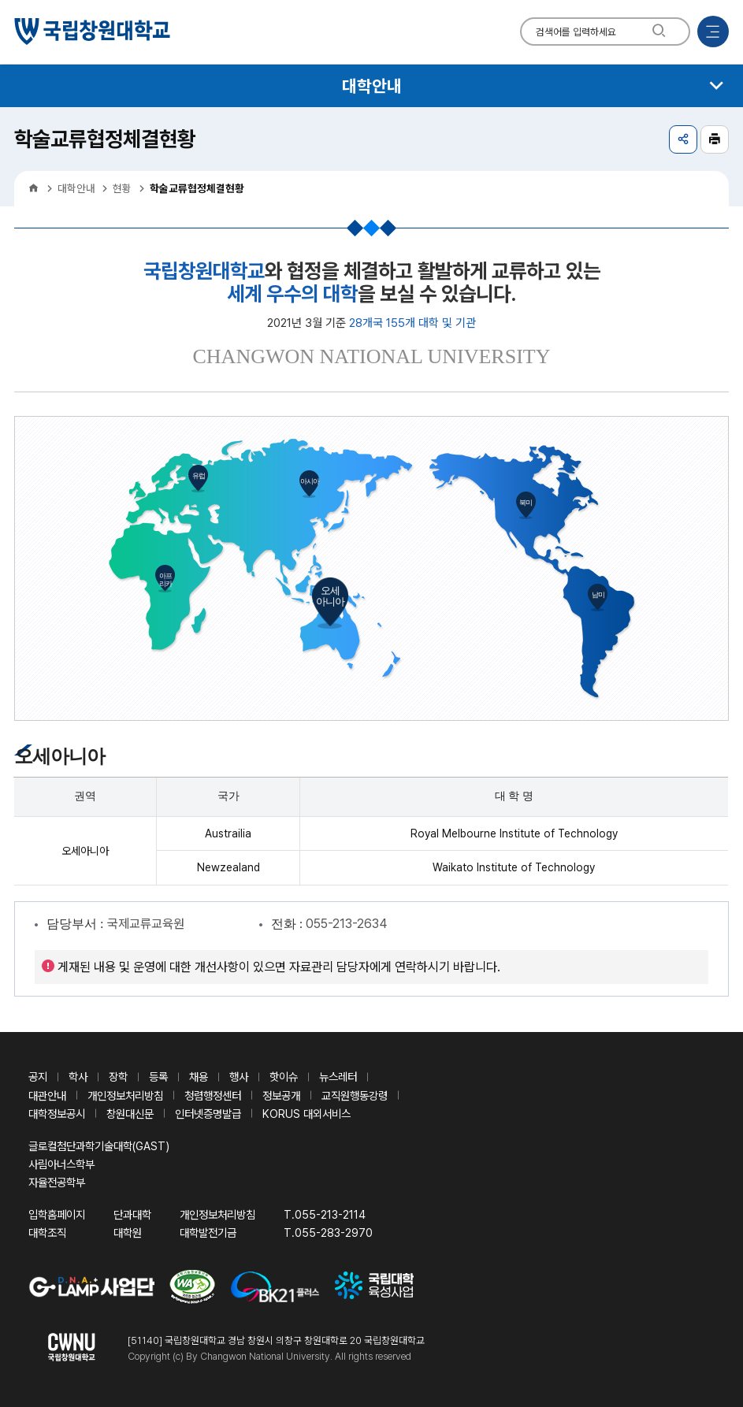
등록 (158, 1076)
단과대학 (132, 1214)
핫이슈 (283, 1076)
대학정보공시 (56, 1113)
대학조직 (47, 1232)
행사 (238, 1076)
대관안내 (47, 1095)
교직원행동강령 (354, 1095)
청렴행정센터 (212, 1095)
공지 (37, 1076)
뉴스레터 (338, 1076)
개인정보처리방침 (125, 1095)
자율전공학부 (56, 1182)
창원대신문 (130, 1113)
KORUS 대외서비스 (306, 1113)
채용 (198, 1076)
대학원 (127, 1232)
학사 (78, 1076)
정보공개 (281, 1095)
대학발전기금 (208, 1232)
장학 (118, 1076)
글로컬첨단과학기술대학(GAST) (98, 1146)
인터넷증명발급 (208, 1113)
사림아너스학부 (61, 1164)
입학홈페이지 (56, 1214)
